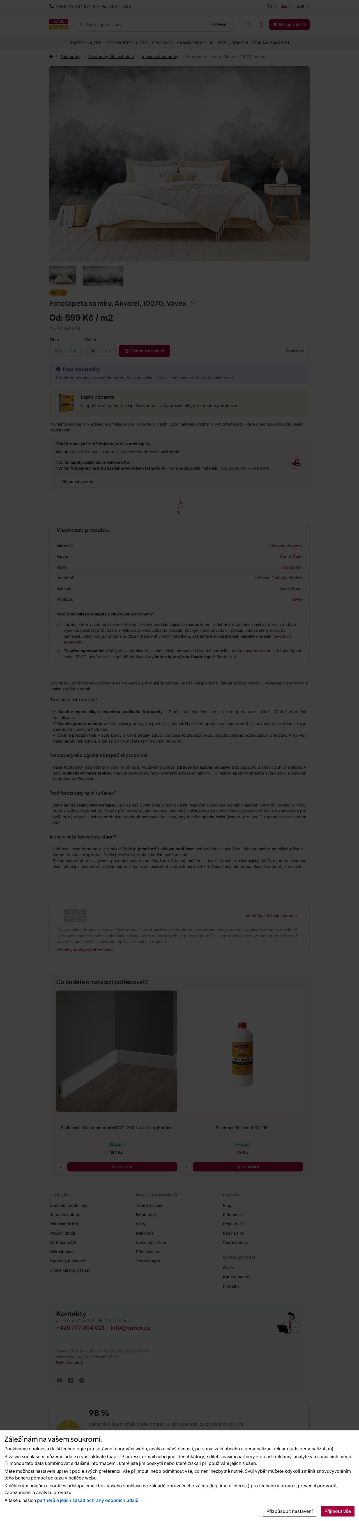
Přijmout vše (338, 1511)
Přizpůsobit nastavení (289, 1511)
